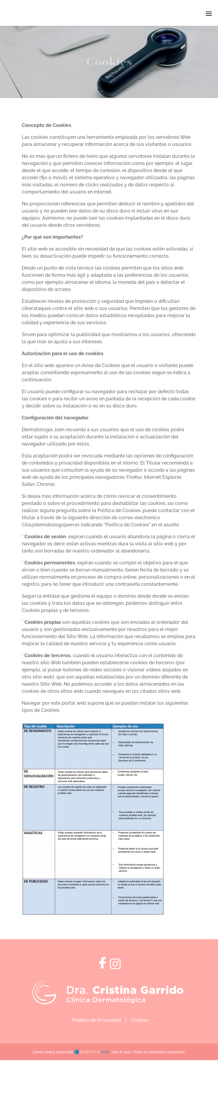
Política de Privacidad (96, 1020)
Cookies (139, 1020)
